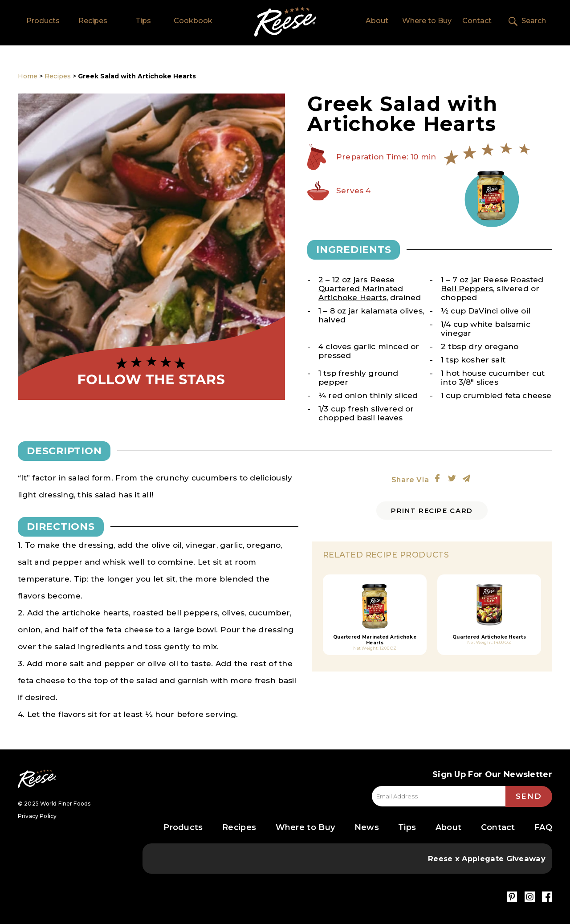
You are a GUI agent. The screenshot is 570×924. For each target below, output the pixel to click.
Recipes (92, 20)
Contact (477, 20)
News (366, 827)
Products (43, 20)
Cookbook (193, 20)
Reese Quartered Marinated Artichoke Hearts (360, 288)
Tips (143, 20)
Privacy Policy (37, 816)
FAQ (543, 827)
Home (285, 22)
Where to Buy (427, 20)
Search (533, 20)
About (377, 20)
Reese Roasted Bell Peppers (492, 284)
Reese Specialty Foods (37, 778)
